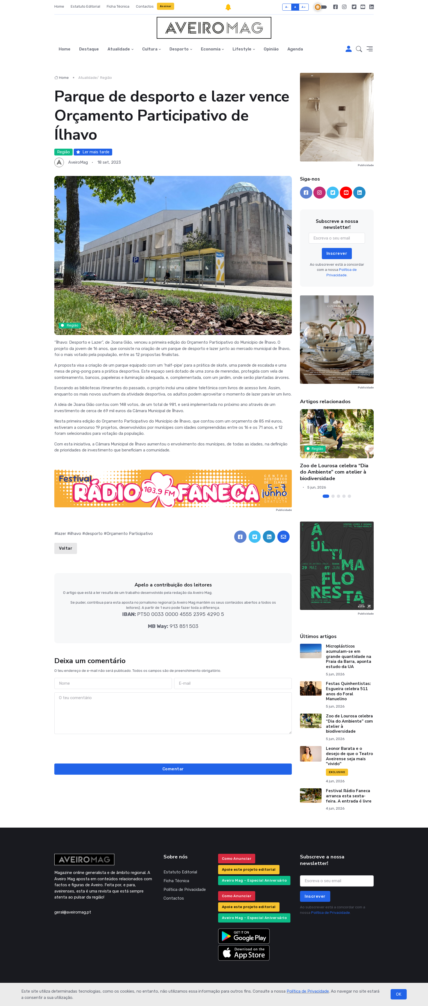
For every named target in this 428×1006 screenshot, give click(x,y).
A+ (304, 6)
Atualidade (119, 49)
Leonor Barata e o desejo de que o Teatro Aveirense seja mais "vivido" (349, 756)
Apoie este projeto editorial (249, 869)
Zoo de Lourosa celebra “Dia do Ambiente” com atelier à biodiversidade (334, 472)
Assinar (165, 6)
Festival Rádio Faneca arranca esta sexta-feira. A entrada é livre (348, 796)
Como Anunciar (237, 859)
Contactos (145, 6)
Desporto (179, 49)
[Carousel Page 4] (344, 496)
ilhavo (75, 533)
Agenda (295, 49)
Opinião (271, 49)
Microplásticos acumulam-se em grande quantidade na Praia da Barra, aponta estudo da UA (348, 656)
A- (287, 6)
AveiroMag (78, 162)
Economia (211, 49)
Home (59, 6)
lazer (61, 533)
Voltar (65, 548)
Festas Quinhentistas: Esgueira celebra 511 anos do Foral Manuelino (348, 691)
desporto (94, 533)
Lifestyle (242, 49)
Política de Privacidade (308, 991)
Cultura (149, 49)
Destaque (89, 49)
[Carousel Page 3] (338, 496)
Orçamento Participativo (130, 533)
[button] (359, 49)
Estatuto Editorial (85, 6)
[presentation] (173, 748)
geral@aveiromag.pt (72, 912)
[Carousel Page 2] (333, 496)
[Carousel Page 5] (349, 496)
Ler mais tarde (92, 151)
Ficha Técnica (118, 6)
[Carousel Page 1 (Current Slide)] (326, 496)
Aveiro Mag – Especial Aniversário (254, 880)
